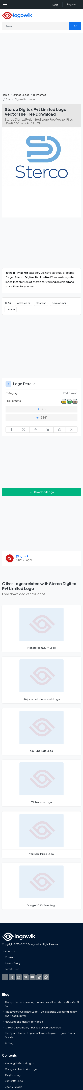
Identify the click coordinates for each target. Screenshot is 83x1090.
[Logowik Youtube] (33, 977)
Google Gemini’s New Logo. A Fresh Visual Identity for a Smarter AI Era (42, 1004)
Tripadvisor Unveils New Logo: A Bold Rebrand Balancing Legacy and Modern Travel (41, 1013)
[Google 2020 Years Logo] (41, 886)
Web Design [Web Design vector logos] (24, 302)
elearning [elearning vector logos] (41, 302)
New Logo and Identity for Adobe (24, 1021)
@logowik (22, 556)
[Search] (35, 26)
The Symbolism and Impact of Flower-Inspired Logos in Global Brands (40, 1034)
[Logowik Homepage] (17, 15)
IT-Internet (39, 94)
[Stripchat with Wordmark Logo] (41, 680)
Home (5, 94)
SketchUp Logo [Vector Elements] (14, 1080)
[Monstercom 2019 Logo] (41, 628)
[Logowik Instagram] (19, 977)
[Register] (72, 4)
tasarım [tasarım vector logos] (10, 309)
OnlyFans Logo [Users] (13, 1074)
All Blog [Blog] (9, 1042)
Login (55, 4)
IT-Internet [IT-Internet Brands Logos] (70, 393)
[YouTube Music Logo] (41, 834)
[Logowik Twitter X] (12, 977)
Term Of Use (12, 969)
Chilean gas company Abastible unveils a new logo (33, 1027)
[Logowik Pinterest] (26, 977)
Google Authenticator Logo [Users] (21, 1069)
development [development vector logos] (60, 302)
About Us (10, 951)
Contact (10, 957)
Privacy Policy (13, 963)
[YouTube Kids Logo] (41, 731)
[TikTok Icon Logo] (41, 783)
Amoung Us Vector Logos (19, 1063)
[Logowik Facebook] (5, 977)
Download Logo (41, 492)
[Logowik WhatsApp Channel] (46, 977)
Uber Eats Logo (13, 1086)
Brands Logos (21, 94)
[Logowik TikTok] (39, 977)
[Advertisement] (41, 65)
